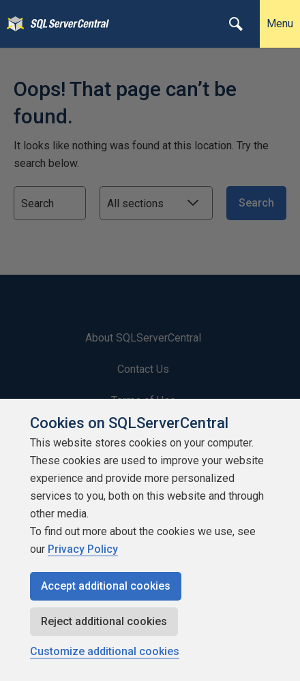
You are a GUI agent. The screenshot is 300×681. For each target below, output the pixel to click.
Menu (280, 23)
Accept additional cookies (105, 585)
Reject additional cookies (104, 621)
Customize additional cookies (104, 651)
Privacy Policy (83, 549)
